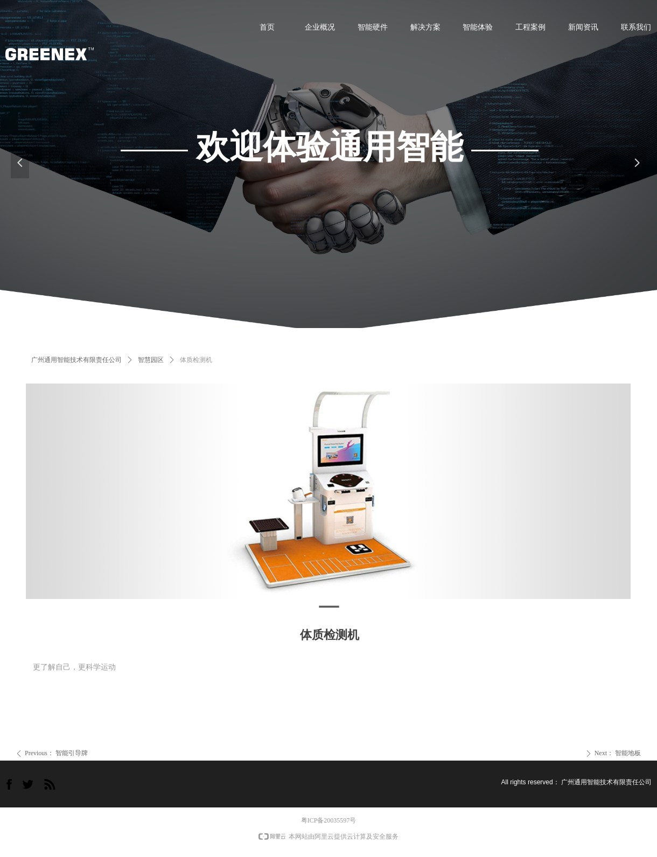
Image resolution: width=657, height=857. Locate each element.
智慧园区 (151, 360)
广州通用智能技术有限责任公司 (76, 360)
